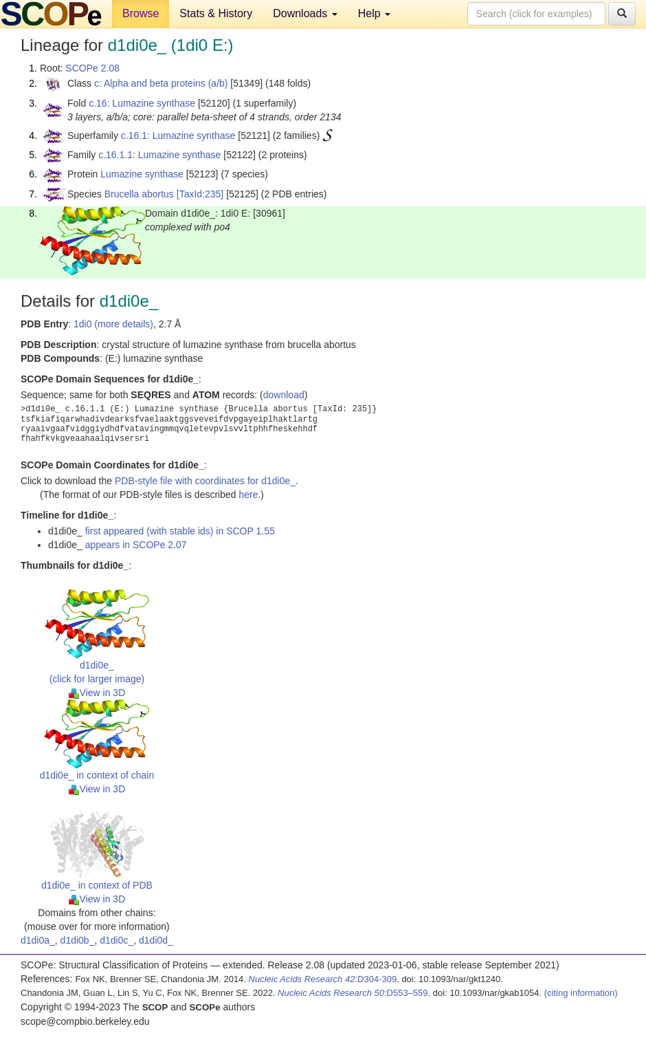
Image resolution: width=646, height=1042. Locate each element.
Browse (140, 13)
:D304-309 (323, 979)
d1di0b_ (77, 940)
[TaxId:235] (200, 193)
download (283, 394)
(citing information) (581, 993)
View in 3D (97, 692)
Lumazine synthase (141, 174)
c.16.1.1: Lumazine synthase (159, 154)
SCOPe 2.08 (92, 68)
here (248, 494)
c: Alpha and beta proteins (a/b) (161, 83)
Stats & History (215, 13)
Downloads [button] (305, 13)
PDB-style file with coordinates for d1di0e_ (205, 480)
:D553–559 (353, 993)
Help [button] (374, 13)
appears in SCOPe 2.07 (136, 544)
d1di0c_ (116, 940)
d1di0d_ (156, 940)
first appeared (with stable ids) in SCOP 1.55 (180, 530)
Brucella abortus (139, 193)
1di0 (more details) (113, 323)
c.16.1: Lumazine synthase (178, 135)
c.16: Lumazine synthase (142, 103)
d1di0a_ (38, 940)
